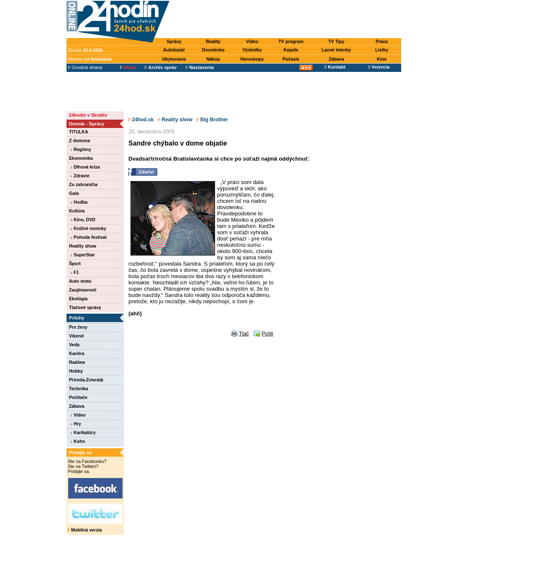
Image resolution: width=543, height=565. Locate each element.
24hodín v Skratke (88, 115)
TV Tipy (336, 41)
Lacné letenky (336, 49)
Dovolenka (213, 49)
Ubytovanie (174, 58)
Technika (78, 388)
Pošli (267, 333)
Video (252, 41)
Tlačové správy (85, 307)
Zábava (336, 58)
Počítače (78, 397)
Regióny (81, 149)
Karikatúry (83, 432)
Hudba (79, 202)
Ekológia (78, 298)
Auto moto (80, 281)
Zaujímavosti (82, 289)
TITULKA (78, 131)
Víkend (76, 335)
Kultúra (77, 210)
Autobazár (174, 49)
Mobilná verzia (85, 529)
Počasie (290, 58)
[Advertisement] (287, 19)
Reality (213, 41)
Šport (75, 263)
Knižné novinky (88, 228)
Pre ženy (78, 327)
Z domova (79, 140)
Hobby (76, 370)
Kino (382, 58)
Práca (382, 41)
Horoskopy (252, 58)
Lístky (381, 49)
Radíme (77, 362)
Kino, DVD (83, 219)
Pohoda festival (89, 237)
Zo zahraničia (83, 184)
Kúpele (291, 49)
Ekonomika (81, 158)
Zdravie (80, 175)
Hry (76, 423)
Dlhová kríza (85, 166)
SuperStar (83, 254)
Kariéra (77, 353)
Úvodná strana (85, 67)
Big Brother (212, 120)
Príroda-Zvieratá (86, 379)
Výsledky (251, 49)
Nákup (213, 58)
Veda (74, 344)
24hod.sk (141, 120)
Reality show (82, 245)
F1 (75, 272)
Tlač (244, 333)
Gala (74, 193)
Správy (174, 41)
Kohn (78, 441)
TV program (291, 41)
